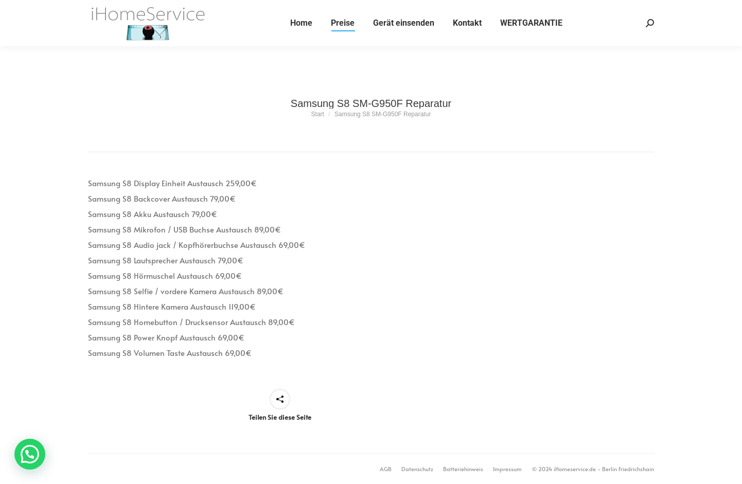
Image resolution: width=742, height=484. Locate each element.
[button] (29, 454)
